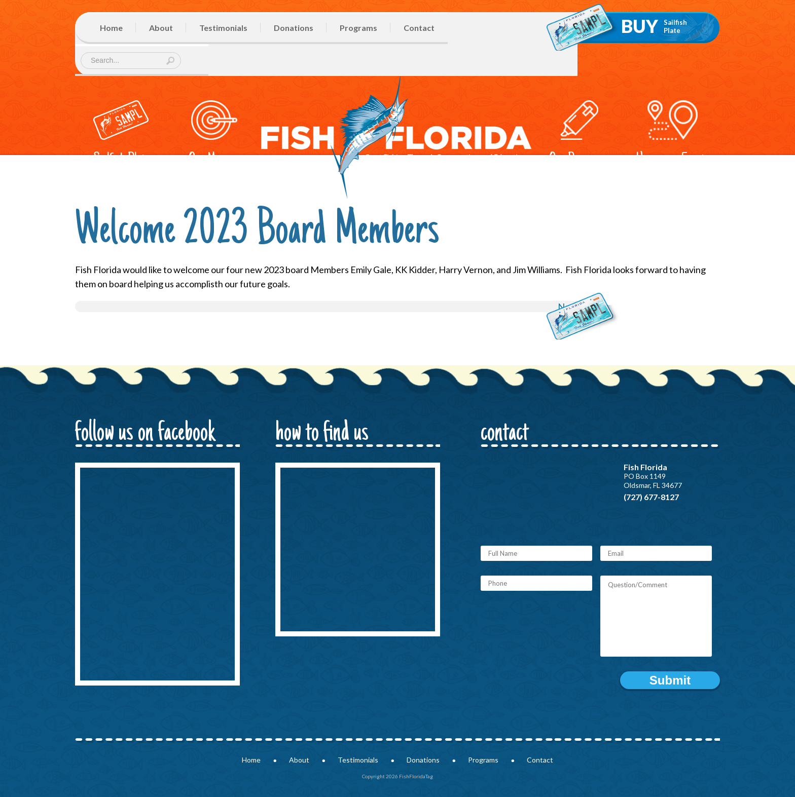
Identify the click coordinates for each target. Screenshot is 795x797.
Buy (654, 26)
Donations (293, 27)
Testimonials (223, 27)
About (161, 27)
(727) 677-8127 (651, 497)
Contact (419, 27)
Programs (358, 27)
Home (111, 27)
